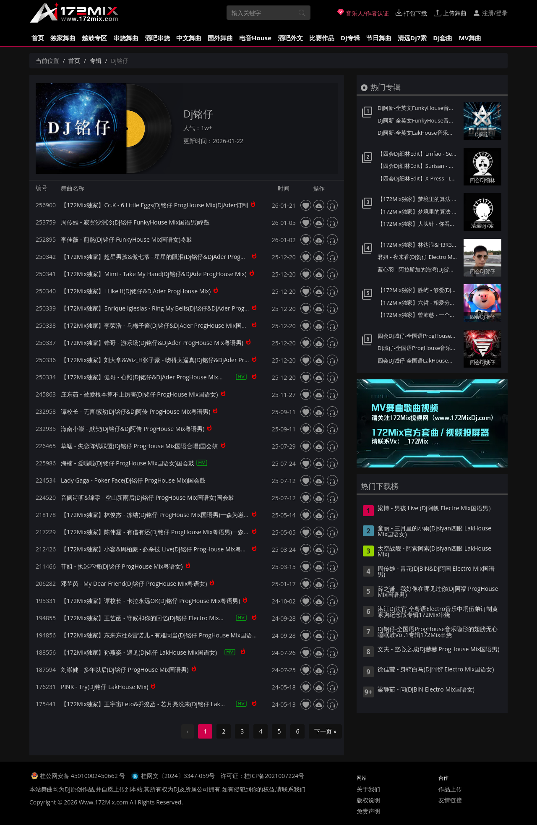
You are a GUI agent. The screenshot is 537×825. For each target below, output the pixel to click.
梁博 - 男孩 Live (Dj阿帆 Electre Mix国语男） (436, 508)
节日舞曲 (378, 38)
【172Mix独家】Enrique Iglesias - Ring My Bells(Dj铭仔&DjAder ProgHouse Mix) (168, 308)
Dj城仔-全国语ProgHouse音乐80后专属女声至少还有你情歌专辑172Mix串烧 (418, 348)
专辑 (96, 61)
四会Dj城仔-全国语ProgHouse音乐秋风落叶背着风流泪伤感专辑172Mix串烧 (418, 335)
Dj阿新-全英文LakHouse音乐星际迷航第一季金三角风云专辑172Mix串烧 (418, 132)
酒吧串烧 (157, 38)
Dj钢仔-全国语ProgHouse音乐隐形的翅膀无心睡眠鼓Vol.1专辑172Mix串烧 (438, 632)
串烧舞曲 (125, 38)
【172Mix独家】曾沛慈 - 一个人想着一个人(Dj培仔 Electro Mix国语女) (418, 315)
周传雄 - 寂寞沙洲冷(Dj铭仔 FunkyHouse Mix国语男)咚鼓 (135, 222)
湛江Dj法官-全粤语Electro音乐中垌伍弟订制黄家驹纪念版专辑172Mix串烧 (438, 612)
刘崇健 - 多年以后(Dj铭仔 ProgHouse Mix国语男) (125, 670)
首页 (37, 38)
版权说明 (368, 800)
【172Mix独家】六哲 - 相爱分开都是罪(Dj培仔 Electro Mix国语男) (418, 302)
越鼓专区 (94, 38)
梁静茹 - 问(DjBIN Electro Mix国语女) (426, 690)
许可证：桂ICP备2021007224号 (262, 776)
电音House (255, 38)
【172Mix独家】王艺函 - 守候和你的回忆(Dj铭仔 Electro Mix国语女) (149, 618)
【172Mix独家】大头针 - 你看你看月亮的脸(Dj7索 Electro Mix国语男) (418, 223)
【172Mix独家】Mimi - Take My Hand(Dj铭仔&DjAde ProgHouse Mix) (154, 274)
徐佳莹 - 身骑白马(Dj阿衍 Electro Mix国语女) (436, 669)
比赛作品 (321, 38)
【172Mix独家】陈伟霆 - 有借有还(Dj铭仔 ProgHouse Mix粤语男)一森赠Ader (162, 532)
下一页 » (325, 731)
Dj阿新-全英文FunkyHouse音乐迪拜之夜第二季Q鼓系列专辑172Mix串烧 (418, 108)
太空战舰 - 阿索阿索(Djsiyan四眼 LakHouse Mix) (434, 552)
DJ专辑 (350, 38)
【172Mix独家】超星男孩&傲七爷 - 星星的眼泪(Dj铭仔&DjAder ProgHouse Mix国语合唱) (178, 257)
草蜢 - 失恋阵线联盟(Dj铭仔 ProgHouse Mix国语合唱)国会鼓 (139, 446)
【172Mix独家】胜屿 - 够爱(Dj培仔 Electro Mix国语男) (418, 290)
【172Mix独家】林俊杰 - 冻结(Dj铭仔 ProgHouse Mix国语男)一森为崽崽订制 (161, 515)
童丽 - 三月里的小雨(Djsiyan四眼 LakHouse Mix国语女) (434, 531)
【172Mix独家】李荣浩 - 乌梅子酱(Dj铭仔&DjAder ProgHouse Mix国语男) (158, 325)
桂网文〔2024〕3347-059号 (178, 776)
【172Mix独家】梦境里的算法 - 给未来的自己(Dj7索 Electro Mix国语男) (418, 211)
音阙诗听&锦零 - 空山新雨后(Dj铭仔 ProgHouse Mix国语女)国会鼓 (147, 497)
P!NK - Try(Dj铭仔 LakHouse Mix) (104, 687)
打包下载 (412, 13)
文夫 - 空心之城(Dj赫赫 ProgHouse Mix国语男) (439, 649)
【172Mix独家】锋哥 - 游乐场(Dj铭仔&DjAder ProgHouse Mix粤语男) (152, 343)
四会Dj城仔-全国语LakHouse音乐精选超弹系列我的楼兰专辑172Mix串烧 (418, 360)
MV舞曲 (470, 38)
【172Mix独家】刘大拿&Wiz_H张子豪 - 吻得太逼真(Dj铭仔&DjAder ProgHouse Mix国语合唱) (183, 360)
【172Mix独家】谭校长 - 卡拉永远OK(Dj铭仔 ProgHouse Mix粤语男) (150, 601)
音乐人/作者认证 (363, 13)
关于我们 (368, 789)
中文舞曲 (188, 38)
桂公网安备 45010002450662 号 (83, 776)
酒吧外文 (290, 38)
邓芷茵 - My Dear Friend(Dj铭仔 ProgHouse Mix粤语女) (134, 583)
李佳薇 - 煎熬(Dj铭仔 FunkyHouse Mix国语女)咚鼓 (126, 239)
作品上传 (450, 789)
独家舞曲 (63, 38)
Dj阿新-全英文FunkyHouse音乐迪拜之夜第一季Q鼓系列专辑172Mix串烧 (418, 120)
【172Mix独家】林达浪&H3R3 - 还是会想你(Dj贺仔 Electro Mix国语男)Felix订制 (418, 244)
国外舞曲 (220, 38)
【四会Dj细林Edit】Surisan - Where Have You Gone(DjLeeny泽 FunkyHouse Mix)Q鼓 (418, 166)
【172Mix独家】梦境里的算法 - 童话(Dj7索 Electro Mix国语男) (418, 199)
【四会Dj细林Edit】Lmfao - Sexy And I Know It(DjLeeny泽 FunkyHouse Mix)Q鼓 (418, 153)
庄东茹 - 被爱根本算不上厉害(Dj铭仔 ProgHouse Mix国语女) (139, 394)
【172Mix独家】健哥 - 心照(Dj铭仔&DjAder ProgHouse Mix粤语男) (149, 377)
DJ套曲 (442, 38)
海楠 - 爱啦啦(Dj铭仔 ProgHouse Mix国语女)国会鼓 (128, 463)
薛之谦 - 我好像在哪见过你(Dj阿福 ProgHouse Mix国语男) (438, 592)
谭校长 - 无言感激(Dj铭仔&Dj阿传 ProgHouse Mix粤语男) (135, 411)
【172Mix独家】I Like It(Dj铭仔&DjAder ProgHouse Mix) (136, 291)
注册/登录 (490, 13)
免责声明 (368, 811)
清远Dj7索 (412, 38)
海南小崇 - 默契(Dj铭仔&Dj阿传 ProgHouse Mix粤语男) (132, 429)
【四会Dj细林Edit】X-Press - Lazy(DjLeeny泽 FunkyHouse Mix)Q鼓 (418, 178)
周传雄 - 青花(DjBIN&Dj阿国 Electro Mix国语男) (436, 572)
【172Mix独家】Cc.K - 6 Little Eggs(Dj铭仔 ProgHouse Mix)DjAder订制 (154, 205)
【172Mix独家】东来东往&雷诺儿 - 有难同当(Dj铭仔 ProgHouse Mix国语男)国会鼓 (169, 635)
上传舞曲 (450, 13)
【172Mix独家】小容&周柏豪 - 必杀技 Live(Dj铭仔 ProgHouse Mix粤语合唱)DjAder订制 (176, 549)
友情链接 (450, 800)
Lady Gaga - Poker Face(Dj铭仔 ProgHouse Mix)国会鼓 (133, 480)
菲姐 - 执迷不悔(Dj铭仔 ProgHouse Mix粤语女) (122, 566)
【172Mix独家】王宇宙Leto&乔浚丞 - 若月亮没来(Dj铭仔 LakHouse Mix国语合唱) (167, 704)
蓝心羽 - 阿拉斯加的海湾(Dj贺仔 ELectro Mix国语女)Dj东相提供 (418, 269)
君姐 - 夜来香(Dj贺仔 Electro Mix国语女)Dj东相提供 (418, 257)
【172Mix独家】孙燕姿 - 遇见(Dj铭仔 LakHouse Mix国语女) (139, 652)
